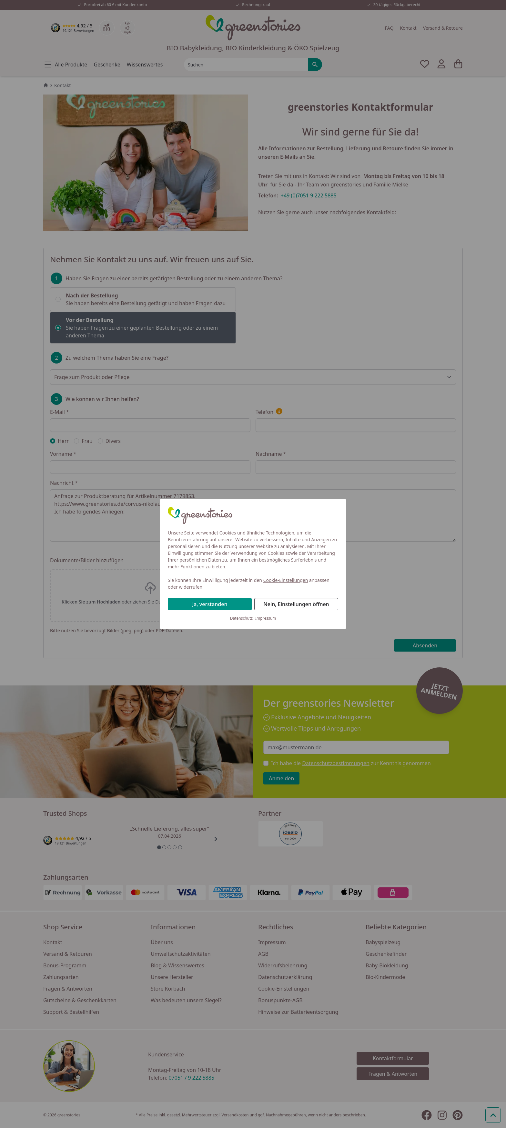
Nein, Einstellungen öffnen (296, 604)
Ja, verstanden (210, 604)
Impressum (265, 618)
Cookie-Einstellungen (285, 580)
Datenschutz (241, 618)
